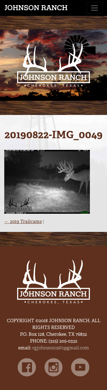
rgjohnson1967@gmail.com (60, 348)
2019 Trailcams (23, 222)
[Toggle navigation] (94, 8)
